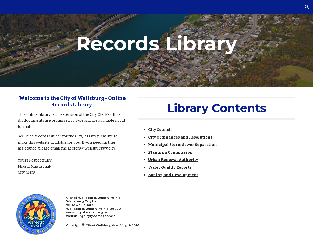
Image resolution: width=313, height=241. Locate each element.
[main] (156, 43)
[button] (307, 7)
